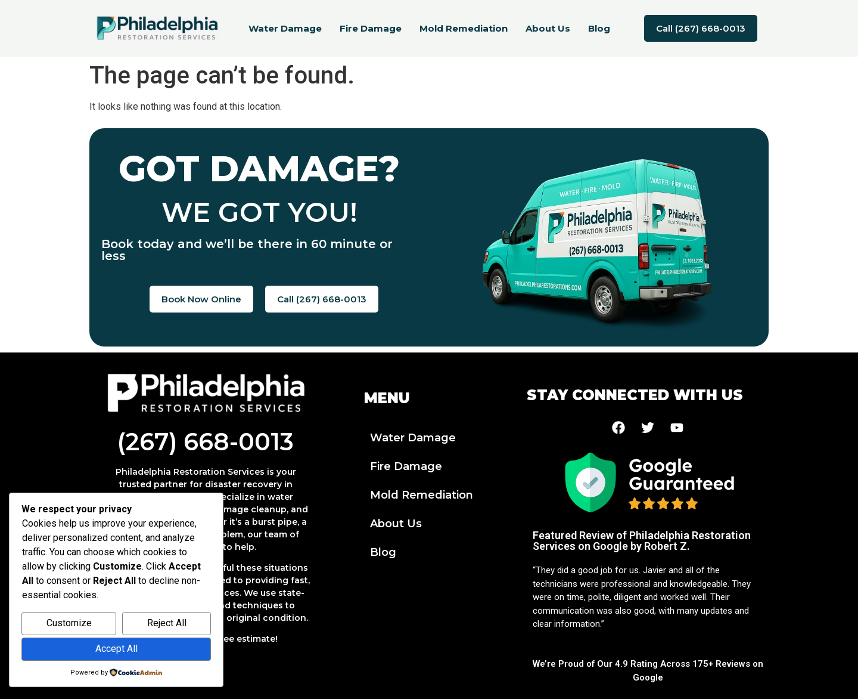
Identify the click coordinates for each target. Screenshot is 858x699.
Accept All (116, 648)
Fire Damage (371, 28)
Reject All (166, 623)
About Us (548, 28)
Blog (599, 28)
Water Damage (285, 28)
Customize (69, 623)
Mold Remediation (463, 28)
